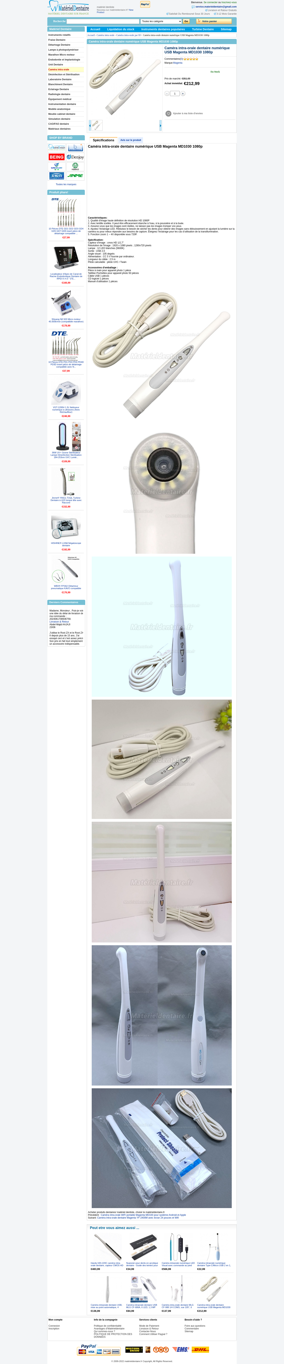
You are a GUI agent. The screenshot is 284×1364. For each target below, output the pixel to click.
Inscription (54, 1328)
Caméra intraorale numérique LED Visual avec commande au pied (178, 1264)
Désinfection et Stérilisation (63, 74)
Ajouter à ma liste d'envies (188, 113)
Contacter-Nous (147, 1331)
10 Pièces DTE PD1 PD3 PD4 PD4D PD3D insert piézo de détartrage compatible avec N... (66, 364)
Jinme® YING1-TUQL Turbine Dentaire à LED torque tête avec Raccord (65, 500)
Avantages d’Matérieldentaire (109, 1328)
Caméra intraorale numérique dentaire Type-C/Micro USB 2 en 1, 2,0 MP (214, 1265)
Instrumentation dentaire (62, 104)
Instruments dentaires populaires (163, 29)
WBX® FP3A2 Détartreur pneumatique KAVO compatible (66, 587)
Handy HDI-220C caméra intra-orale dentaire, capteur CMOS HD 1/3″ (107, 1265)
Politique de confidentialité (107, 1325)
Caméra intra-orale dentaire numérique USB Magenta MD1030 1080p (213, 1307)
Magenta (177, 62)
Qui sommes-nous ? (104, 1331)
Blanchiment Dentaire (60, 84)
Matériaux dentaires (59, 128)
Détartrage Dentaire (59, 44)
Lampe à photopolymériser (63, 49)
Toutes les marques (66, 184)
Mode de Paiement (149, 1325)
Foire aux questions (195, 1325)
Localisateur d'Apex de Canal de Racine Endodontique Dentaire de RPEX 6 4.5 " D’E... (66, 276)
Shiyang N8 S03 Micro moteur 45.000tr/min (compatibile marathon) (66, 320)
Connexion (54, 1325)
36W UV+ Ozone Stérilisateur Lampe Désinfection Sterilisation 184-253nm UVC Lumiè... (65, 454)
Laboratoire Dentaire (59, 79)
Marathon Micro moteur (61, 54)
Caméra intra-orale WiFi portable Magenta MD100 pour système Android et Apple (143, 1215)
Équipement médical (59, 99)
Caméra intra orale (58, 69)
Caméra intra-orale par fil (128, 35)
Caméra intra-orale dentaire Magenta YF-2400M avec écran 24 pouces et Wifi (138, 1217)
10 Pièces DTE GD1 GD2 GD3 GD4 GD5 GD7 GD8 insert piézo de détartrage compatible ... (66, 231)
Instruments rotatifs (59, 35)
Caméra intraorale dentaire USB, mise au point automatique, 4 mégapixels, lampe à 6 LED (106, 1307)
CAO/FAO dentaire (58, 124)
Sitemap (226, 29)
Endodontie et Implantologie (64, 59)
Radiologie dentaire (59, 94)
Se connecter (211, 2)
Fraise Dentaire (56, 40)
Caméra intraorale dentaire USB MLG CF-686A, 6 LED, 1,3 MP (141, 1306)
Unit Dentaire (55, 64)
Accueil (95, 29)
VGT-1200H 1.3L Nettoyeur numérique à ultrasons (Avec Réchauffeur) (66, 409)
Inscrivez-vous (229, 2)
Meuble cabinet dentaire (61, 114)
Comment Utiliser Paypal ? (153, 1334)
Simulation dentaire (59, 119)
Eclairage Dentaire (58, 89)
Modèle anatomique (59, 109)
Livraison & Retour (59, 625)
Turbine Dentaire (203, 29)
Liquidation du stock (120, 29)
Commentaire (192, 1328)
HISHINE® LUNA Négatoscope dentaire (66, 544)
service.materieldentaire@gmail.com (216, 6)
